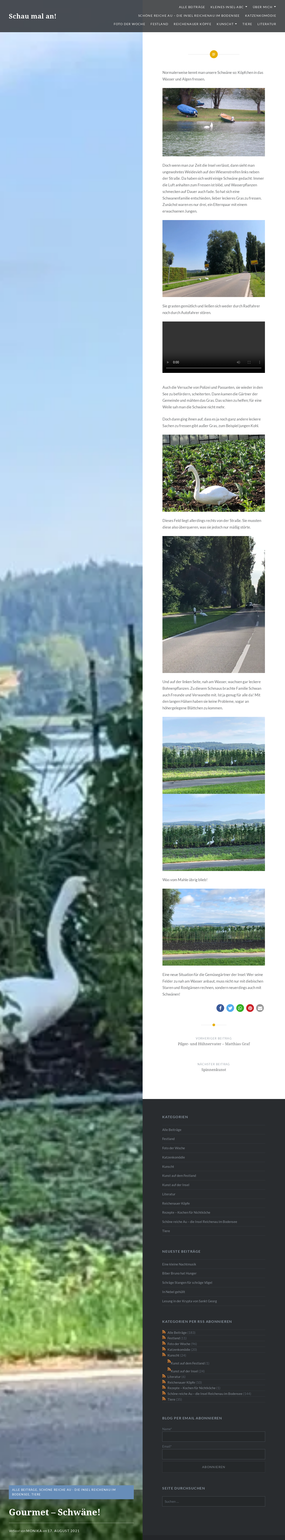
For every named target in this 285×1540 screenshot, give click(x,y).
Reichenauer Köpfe (192, 24)
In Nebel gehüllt (173, 1292)
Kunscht (225, 24)
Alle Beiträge (192, 7)
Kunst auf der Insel (175, 1185)
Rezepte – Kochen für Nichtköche (186, 1212)
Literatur (266, 24)
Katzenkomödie (260, 15)
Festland (159, 24)
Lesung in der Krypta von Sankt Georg (189, 1301)
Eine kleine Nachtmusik (179, 1264)
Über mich (263, 7)
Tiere (247, 24)
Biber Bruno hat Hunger (179, 1273)
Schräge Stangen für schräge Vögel (187, 1282)
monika (34, 1531)
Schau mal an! (32, 16)
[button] (220, 1008)
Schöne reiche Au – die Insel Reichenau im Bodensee (189, 15)
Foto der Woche (129, 24)
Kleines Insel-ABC (227, 7)
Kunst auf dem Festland (179, 1175)
